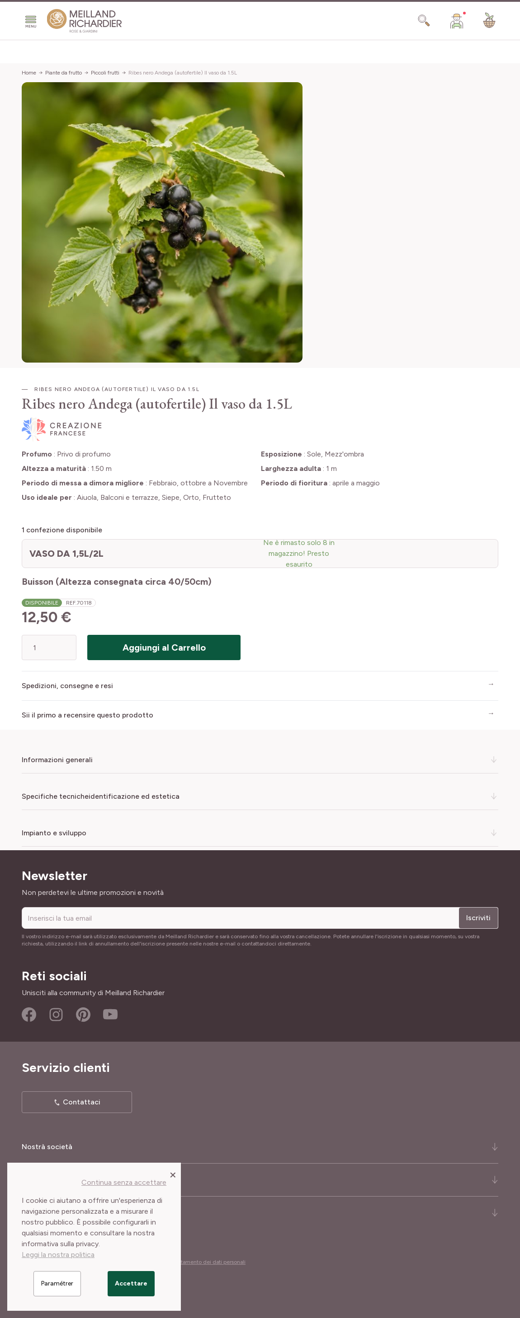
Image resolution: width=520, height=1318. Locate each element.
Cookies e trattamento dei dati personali (196, 1262)
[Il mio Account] (457, 21)
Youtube (110, 1014)
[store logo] (84, 21)
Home (29, 73)
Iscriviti (478, 917)
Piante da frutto (63, 73)
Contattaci (81, 1102)
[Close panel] (173, 1174)
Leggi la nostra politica (58, 1254)
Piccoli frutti (105, 73)
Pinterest (83, 1014)
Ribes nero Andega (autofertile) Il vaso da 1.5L (182, 73)
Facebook (29, 1014)
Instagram (56, 1014)
